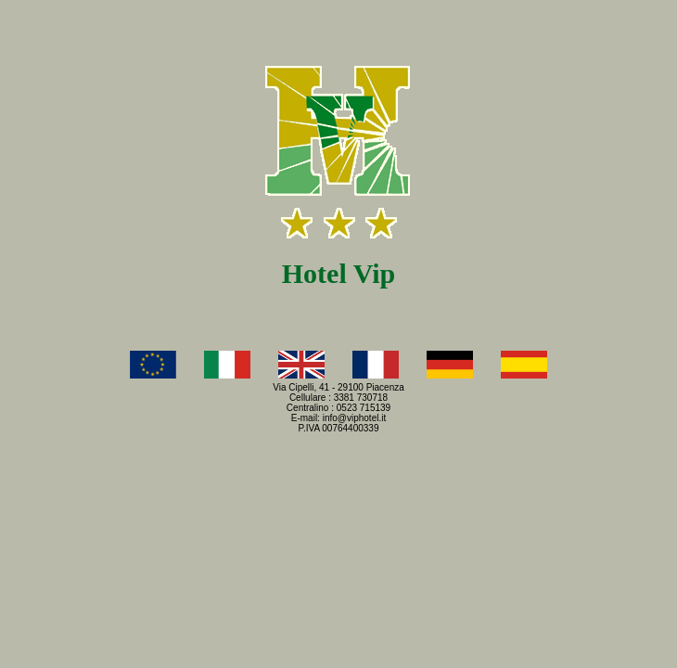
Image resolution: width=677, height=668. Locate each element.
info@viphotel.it (355, 418)
